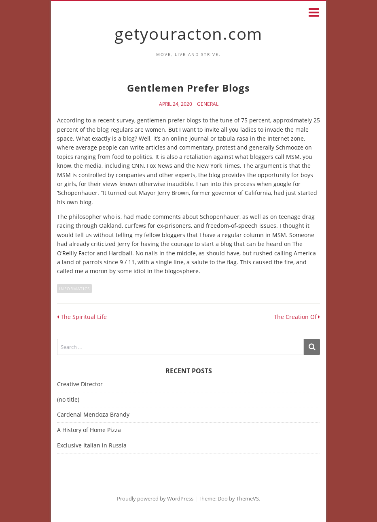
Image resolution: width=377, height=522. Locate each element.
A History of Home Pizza (89, 430)
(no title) (68, 399)
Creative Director (80, 384)
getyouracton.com (188, 33)
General (207, 104)
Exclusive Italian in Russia (92, 445)
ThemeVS (247, 498)
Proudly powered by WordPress (155, 498)
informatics (74, 288)
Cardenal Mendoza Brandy (93, 414)
